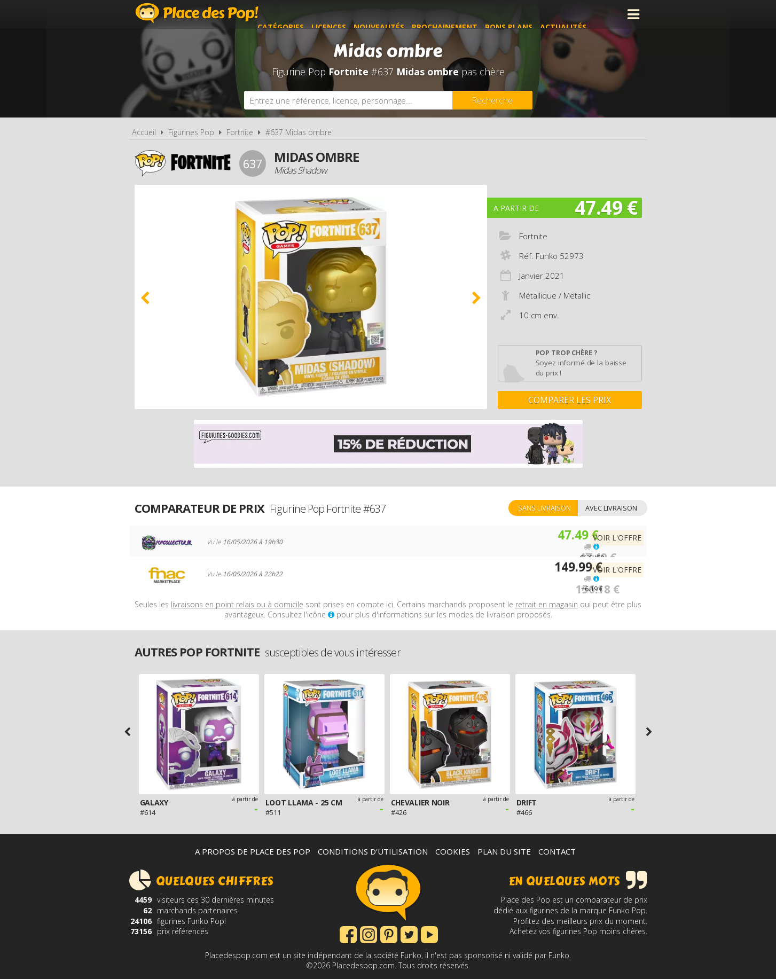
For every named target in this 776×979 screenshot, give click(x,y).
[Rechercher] (492, 100)
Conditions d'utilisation (373, 851)
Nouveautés (404, 14)
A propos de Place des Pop (252, 851)
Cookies (452, 851)
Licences (353, 14)
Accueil (144, 132)
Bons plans (534, 14)
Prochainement (470, 14)
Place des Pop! (197, 13)
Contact (557, 851)
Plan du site (504, 851)
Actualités (588, 14)
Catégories (306, 14)
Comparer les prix (569, 400)
